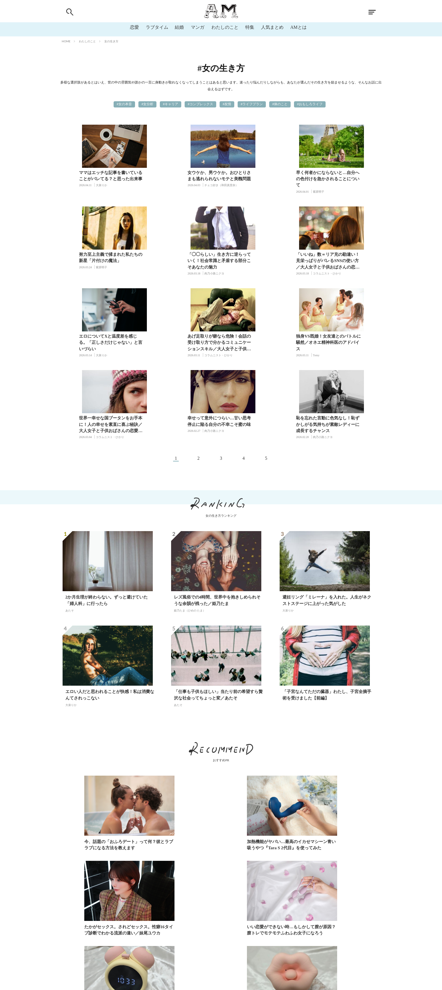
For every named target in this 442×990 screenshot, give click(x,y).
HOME (66, 41)
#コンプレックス (200, 104)
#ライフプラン (252, 104)
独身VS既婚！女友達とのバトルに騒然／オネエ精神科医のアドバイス (100, 342)
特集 (249, 27)
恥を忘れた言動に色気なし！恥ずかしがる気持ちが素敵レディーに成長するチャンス (344, 342)
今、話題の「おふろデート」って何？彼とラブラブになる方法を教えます (111, 763)
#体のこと (280, 104)
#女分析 (147, 104)
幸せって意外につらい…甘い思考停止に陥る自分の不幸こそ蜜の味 (263, 339)
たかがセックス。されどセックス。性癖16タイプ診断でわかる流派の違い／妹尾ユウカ (328, 763)
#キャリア (170, 104)
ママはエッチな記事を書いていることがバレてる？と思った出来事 (100, 175)
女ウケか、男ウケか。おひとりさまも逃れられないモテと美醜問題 (181, 175)
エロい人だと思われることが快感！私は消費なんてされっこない (109, 613)
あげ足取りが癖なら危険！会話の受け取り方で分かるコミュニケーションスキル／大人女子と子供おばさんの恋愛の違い (344, 261)
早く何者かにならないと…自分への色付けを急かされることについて (263, 178)
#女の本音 (124, 104)
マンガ (197, 27)
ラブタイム (156, 27)
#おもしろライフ (309, 104)
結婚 (179, 27)
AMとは (298, 27)
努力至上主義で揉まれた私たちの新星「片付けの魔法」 (344, 175)
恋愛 (134, 27)
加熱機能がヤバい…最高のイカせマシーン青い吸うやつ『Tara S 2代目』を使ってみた (220, 763)
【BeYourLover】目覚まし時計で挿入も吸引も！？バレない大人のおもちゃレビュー (218, 848)
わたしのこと (224, 27)
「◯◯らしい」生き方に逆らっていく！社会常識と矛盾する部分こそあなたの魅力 (100, 260)
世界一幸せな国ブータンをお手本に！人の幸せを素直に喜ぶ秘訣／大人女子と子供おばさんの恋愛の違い (181, 343)
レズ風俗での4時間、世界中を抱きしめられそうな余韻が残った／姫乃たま (217, 518)
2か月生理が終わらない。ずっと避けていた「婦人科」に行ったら (106, 518)
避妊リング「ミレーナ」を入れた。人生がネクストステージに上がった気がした (326, 518)
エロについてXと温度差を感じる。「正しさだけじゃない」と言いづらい (263, 260)
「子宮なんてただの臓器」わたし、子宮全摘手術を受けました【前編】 (326, 613)
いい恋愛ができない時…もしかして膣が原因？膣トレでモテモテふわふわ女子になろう (111, 848)
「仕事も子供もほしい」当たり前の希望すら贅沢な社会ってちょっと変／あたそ (218, 613)
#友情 (227, 104)
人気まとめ (272, 27)
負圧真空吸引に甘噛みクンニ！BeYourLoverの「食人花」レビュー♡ (328, 848)
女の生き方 (111, 41)
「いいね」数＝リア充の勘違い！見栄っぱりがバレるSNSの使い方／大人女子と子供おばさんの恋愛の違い (181, 261)
